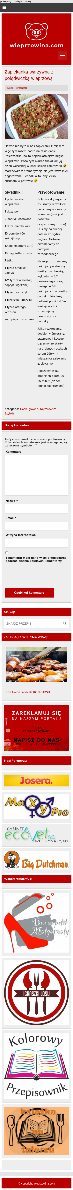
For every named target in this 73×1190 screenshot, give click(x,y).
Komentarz (13, 451)
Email (11, 518)
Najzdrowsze (48, 409)
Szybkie (10, 414)
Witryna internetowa (21, 535)
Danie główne (29, 409)
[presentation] (34, 575)
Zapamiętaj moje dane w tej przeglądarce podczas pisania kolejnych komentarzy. (36, 559)
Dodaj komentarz (17, 88)
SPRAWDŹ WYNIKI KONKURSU (28, 692)
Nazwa (12, 501)
